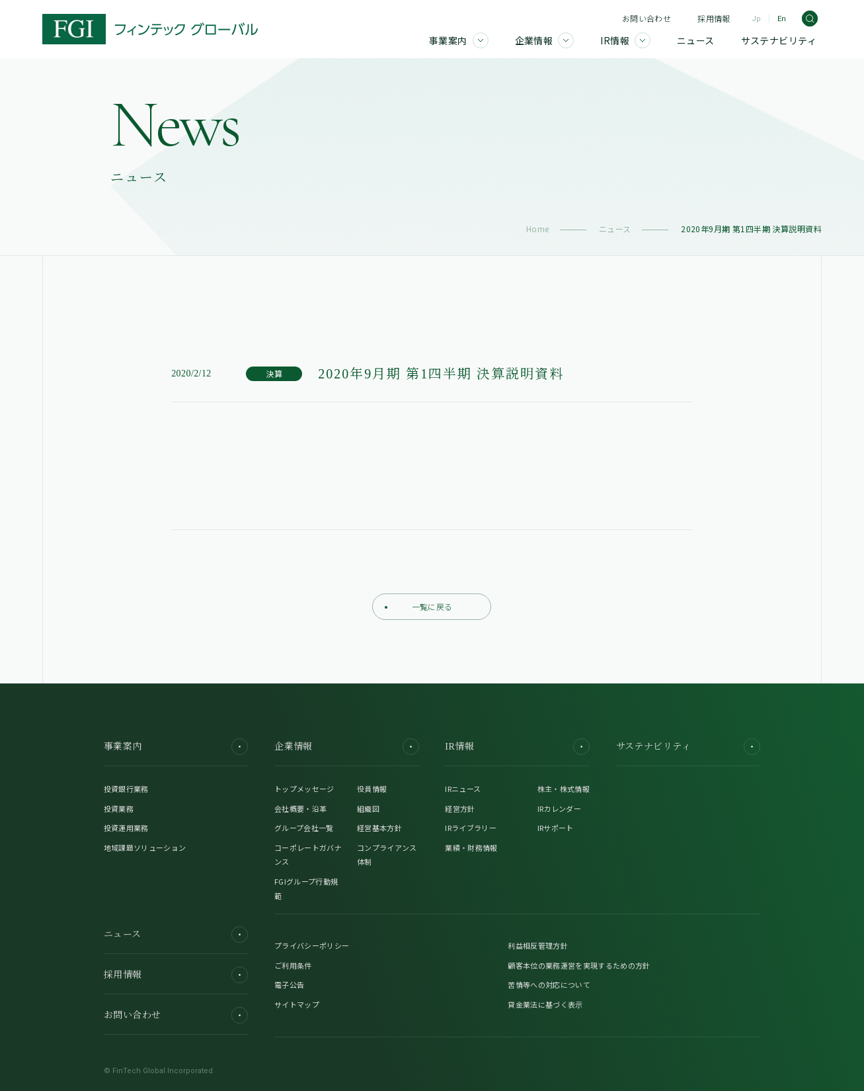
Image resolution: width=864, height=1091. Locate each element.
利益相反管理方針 (538, 945)
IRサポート (555, 827)
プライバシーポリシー (311, 945)
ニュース (615, 228)
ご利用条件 (293, 965)
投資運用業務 (126, 827)
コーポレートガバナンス (308, 854)
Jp (756, 19)
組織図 (368, 808)
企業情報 (346, 746)
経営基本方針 (379, 827)
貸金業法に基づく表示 (545, 1004)
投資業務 (119, 808)
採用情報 (713, 18)
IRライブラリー (470, 827)
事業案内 (176, 746)
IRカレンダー (559, 808)
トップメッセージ (304, 788)
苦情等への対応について (549, 984)
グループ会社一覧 (304, 827)
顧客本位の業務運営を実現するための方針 (579, 965)
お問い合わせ (646, 18)
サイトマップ (296, 1004)
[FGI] (150, 29)
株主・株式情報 (563, 788)
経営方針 (460, 808)
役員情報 (372, 788)
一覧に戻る (418, 606)
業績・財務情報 (471, 847)
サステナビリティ (688, 746)
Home (537, 228)
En (781, 19)
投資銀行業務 (126, 788)
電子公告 (289, 984)
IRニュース (463, 788)
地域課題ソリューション (145, 847)
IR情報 (517, 746)
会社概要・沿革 (300, 808)
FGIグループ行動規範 (306, 888)
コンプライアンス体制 (387, 854)
